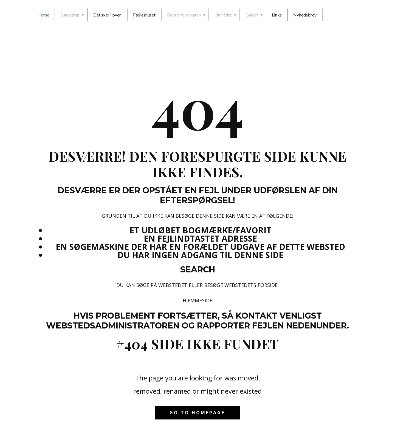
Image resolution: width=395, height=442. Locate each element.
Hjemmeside (197, 300)
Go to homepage (197, 413)
